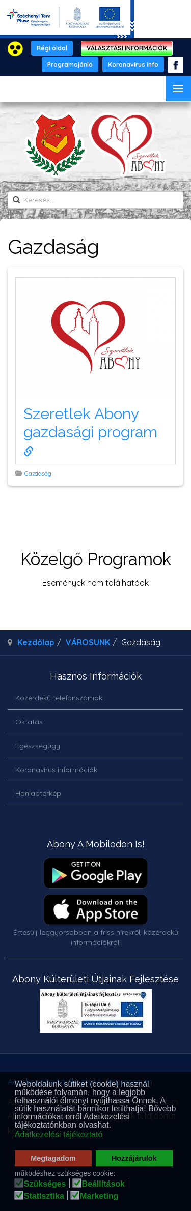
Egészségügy (37, 745)
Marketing (99, 1196)
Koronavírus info (133, 64)
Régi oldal (52, 48)
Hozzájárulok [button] (134, 1158)
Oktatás (29, 721)
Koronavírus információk (56, 769)
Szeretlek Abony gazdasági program (92, 431)
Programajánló (70, 64)
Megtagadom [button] (53, 1158)
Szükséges (45, 1184)
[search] (95, 200)
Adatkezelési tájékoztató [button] (59, 1134)
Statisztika (44, 1196)
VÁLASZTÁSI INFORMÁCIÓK (127, 48)
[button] (114, 1126)
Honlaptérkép (38, 793)
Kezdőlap (35, 642)
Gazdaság (38, 473)
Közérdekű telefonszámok (58, 697)
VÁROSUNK (88, 642)
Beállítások (103, 1184)
